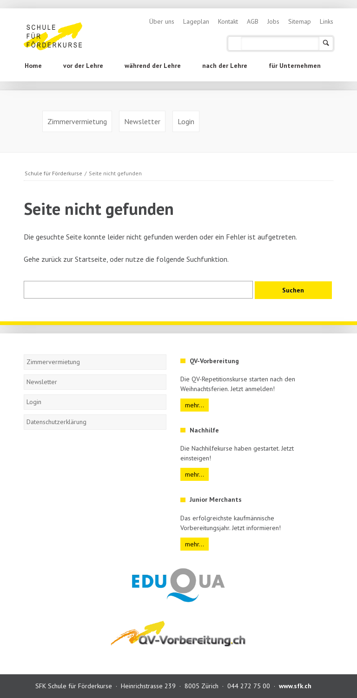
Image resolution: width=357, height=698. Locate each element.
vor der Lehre (83, 65)
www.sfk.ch (295, 686)
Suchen (326, 43)
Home (33, 65)
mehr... (194, 405)
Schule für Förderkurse (53, 173)
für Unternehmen (295, 65)
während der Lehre (153, 65)
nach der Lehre (224, 65)
